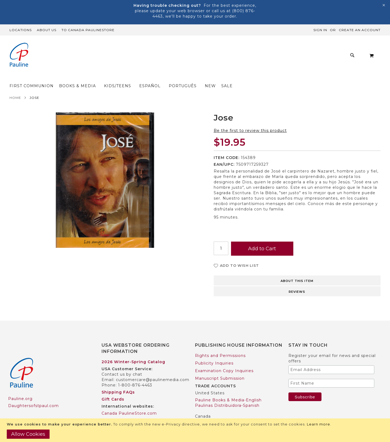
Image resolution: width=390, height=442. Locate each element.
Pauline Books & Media (219, 412)
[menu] (186, 56)
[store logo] (18, 55)
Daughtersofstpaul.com (33, 395)
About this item (297, 270)
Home (15, 87)
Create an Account (360, 30)
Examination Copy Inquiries (224, 360)
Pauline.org (20, 388)
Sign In (320, 30)
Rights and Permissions (220, 345)
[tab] (297, 269)
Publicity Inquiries (214, 352)
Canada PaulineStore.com (129, 402)
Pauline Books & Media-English (228, 389)
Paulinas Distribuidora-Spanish (227, 394)
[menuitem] (92, 56)
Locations (20, 30)
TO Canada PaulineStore (88, 30)
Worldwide (113, 409)
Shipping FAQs (118, 381)
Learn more (318, 424)
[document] (196, 430)
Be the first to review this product (250, 120)
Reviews (297, 281)
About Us (46, 30)
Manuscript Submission (220, 367)
